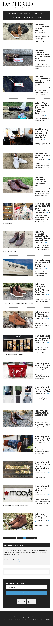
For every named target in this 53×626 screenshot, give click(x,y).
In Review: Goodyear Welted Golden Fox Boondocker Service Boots (42, 236)
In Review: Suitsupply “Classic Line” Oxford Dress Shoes (41, 181)
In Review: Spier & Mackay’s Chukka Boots (42, 314)
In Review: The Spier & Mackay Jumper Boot (42, 412)
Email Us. (25, 558)
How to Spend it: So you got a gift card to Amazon (42, 438)
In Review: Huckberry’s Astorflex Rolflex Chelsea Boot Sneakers (42, 288)
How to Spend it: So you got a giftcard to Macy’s (42, 489)
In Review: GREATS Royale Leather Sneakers (42, 27)
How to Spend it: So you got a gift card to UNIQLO (42, 389)
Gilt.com (28, 621)
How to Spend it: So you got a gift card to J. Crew (42, 338)
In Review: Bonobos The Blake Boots (41, 516)
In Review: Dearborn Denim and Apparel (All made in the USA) (42, 80)
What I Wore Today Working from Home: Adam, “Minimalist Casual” (42, 108)
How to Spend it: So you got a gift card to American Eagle (42, 207)
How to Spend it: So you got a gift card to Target (42, 365)
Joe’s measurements (24, 560)
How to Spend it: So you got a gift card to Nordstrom (42, 263)
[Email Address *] (26, 587)
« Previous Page (8, 538)
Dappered (26, 5)
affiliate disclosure (22, 562)
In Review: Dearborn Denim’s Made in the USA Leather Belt (42, 54)
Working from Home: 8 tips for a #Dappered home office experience (42, 133)
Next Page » (33, 538)
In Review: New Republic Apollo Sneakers (42, 155)
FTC (32, 621)
